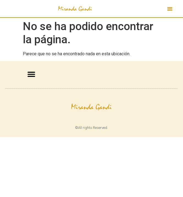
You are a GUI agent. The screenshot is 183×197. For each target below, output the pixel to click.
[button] (170, 9)
